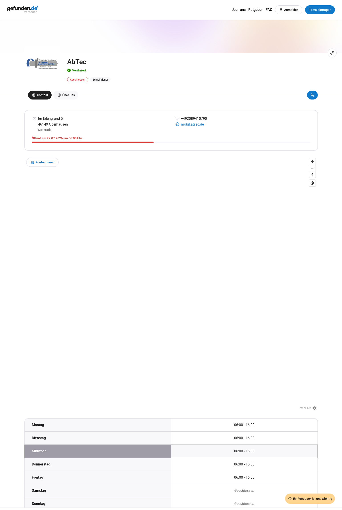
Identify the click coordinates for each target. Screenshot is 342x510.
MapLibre (305, 408)
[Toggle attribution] (314, 408)
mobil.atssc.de (192, 124)
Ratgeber (255, 10)
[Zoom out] (312, 168)
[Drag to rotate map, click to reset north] (312, 174)
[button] (171, 280)
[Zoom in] (312, 161)
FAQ (269, 10)
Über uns (238, 10)
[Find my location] (312, 183)
